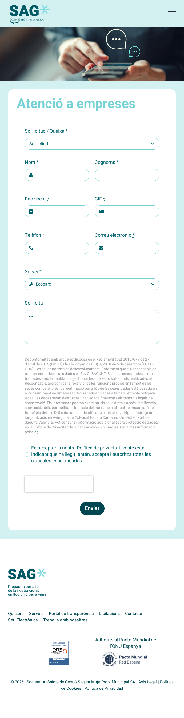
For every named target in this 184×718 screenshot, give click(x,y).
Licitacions (109, 613)
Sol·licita (34, 303)
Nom (31, 162)
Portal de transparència (71, 613)
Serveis (36, 613)
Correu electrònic (114, 235)
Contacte (133, 613)
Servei (33, 272)
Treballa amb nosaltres (65, 620)
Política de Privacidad (104, 688)
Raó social (37, 199)
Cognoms (106, 162)
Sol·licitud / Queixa (46, 131)
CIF (100, 199)
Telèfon (34, 235)
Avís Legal (147, 682)
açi (36, 432)
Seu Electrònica (23, 620)
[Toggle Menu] (172, 13)
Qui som (16, 613)
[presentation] (59, 484)
